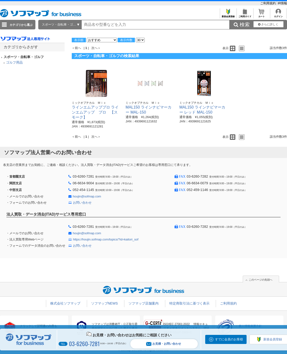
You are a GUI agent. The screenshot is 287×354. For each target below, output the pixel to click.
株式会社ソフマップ (65, 303)
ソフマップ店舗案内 (143, 303)
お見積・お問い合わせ (163, 344)
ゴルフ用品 (14, 62)
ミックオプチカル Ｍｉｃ (89, 102)
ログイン (278, 15)
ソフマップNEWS (104, 303)
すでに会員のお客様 (229, 339)
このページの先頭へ (260, 279)
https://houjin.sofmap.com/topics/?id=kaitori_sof (105, 239)
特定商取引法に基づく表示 (189, 303)
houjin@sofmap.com (87, 196)
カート (261, 15)
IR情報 (282, 3)
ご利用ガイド (245, 15)
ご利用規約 (268, 3)
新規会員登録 (228, 15)
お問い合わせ (82, 202)
